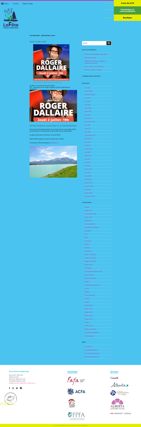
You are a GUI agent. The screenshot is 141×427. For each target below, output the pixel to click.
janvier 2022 (88, 149)
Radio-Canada (28, 4)
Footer (87, 288)
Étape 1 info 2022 (90, 254)
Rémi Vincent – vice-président (94, 66)
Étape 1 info (88, 210)
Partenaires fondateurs (92, 332)
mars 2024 (88, 118)
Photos (87, 298)
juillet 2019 (88, 179)
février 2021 (88, 169)
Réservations (89, 305)
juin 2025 (87, 98)
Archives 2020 (89, 275)
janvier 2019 (88, 183)
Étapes (87, 207)
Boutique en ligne (90, 58)
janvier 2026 (88, 91)
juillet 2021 (88, 155)
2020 (86, 237)
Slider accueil (89, 326)
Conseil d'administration (92, 285)
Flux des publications (91, 350)
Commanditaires (90, 224)
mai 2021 (87, 162)
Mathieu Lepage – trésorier (93, 70)
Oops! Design (84, 425)
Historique (88, 241)
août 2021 (88, 152)
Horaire (87, 244)
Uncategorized (89, 336)
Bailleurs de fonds (90, 329)
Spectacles (88, 251)
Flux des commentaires (92, 353)
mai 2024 (88, 115)
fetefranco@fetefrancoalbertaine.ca (25, 383)
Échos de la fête (90, 295)
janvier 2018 (88, 193)
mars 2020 (88, 176)
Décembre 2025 (90, 94)
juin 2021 (87, 159)
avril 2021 (87, 166)
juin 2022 (87, 142)
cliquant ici (55, 143)
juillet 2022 (88, 138)
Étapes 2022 (89, 264)
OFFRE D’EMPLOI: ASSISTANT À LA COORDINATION (52, 126)
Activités (87, 248)
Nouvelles (88, 231)
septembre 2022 (90, 135)
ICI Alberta (88, 268)
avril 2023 (88, 132)
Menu (7, 4)
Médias (87, 292)
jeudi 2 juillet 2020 (90, 278)
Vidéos (87, 302)
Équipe (87, 281)
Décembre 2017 (90, 196)
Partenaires (88, 220)
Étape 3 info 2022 (90, 261)
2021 (86, 234)
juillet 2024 (88, 111)
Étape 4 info (88, 319)
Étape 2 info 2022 (90, 258)
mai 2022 (88, 145)
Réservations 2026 (90, 214)
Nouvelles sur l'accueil (91, 227)
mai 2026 (88, 88)
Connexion (88, 346)
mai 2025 (87, 101)
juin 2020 (88, 172)
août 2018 (88, 189)
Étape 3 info (88, 315)
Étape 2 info (88, 217)
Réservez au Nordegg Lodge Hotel (96, 54)
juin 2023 (87, 125)
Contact (16, 4)
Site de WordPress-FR (92, 357)
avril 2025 (88, 105)
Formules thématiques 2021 (93, 271)
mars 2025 (88, 108)
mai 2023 (88, 128)
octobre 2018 (89, 186)
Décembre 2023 (90, 121)
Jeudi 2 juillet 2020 (37, 42)
